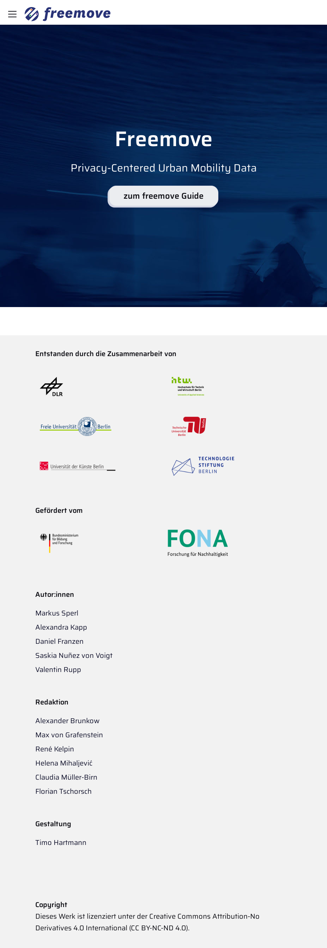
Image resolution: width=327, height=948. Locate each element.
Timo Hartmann (60, 842)
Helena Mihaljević (63, 763)
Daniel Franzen (59, 641)
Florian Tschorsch (63, 791)
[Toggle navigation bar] (12, 14)
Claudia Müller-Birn (66, 777)
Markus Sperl (56, 613)
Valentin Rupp (58, 669)
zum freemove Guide (163, 195)
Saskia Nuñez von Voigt (74, 655)
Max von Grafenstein (69, 734)
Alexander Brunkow (67, 720)
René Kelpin (54, 749)
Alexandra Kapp (61, 627)
